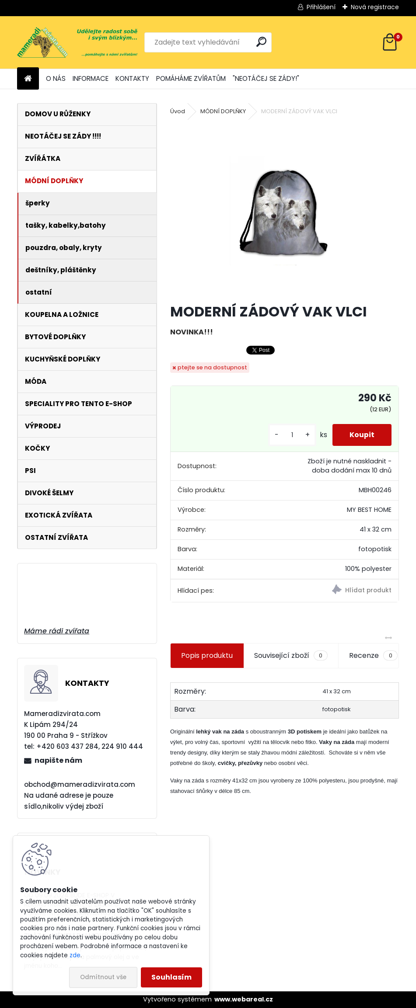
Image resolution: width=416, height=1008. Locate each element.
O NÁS (56, 78)
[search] (261, 42)
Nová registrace (375, 7)
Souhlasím (171, 977)
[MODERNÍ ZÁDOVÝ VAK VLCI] (284, 210)
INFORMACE (90, 78)
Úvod (177, 111)
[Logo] (77, 42)
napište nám (58, 760)
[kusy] (291, 435)
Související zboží (291, 655)
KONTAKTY (132, 78)
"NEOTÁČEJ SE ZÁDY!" (266, 78)
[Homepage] (28, 79)
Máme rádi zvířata (56, 631)
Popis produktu (207, 655)
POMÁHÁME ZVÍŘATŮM (191, 78)
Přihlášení (321, 7)
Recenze (373, 655)
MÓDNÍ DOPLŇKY (223, 111)
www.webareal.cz (243, 999)
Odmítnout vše (103, 977)
